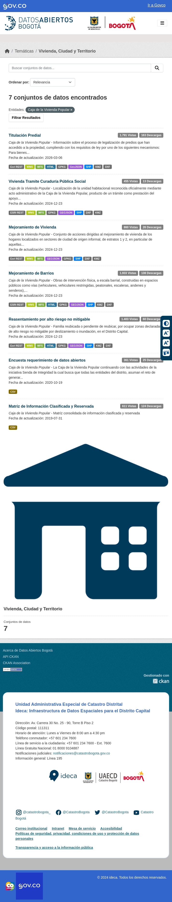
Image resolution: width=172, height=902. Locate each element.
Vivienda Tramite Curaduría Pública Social (47, 181)
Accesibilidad (111, 828)
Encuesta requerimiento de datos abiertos (47, 360)
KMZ (98, 166)
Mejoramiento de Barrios (31, 273)
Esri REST (16, 166)
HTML (50, 166)
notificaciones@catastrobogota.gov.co (81, 753)
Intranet (58, 828)
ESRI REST (17, 212)
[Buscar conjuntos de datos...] (80, 68)
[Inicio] (7, 51)
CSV (13, 391)
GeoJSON (76, 166)
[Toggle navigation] (162, 23)
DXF (107, 166)
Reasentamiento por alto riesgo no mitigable (49, 319)
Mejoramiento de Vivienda (32, 227)
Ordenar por (18, 82)
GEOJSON (66, 212)
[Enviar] (157, 68)
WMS (30, 166)
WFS (40, 166)
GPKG (62, 166)
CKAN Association (16, 663)
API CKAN (11, 657)
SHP (88, 166)
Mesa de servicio (82, 828)
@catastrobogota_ (37, 812)
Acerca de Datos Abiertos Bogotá (28, 650)
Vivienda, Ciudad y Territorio (67, 51)
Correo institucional (31, 828)
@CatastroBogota (76, 812)
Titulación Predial (25, 135)
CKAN (156, 681)
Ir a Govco (156, 5)
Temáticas (24, 51)
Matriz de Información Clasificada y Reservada (51, 406)
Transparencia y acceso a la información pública (54, 847)
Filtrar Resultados (26, 118)
